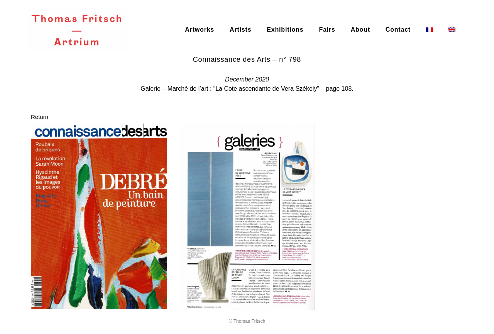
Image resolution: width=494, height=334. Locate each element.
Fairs (327, 29)
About (360, 29)
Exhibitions (285, 29)
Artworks (199, 29)
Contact (398, 29)
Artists (240, 29)
